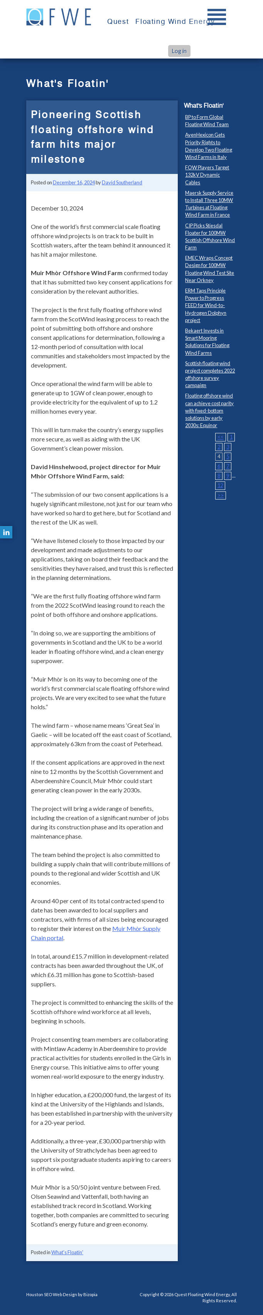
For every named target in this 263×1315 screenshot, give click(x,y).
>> (220, 495)
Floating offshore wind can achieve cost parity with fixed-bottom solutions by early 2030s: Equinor (209, 410)
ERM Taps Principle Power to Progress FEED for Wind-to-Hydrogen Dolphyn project (205, 305)
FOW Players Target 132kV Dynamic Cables (207, 174)
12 (220, 485)
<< (220, 437)
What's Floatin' (67, 1252)
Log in (179, 51)
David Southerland (122, 182)
